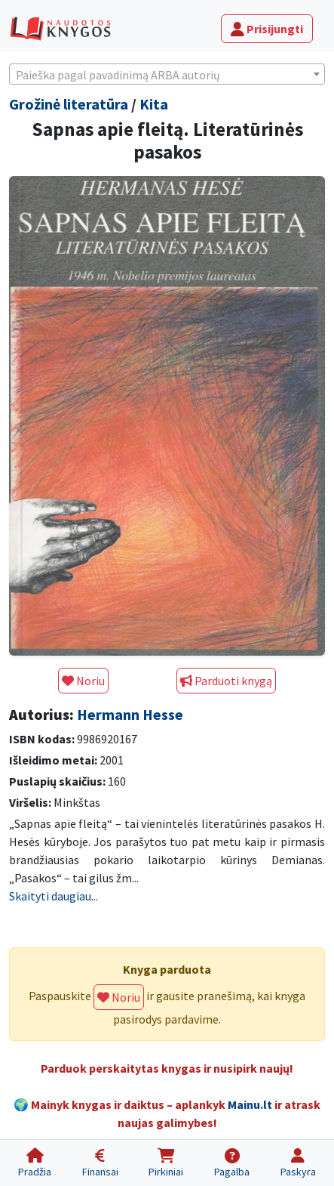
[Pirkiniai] (166, 1163)
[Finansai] (100, 1163)
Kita (153, 103)
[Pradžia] (35, 1163)
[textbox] (167, 74)
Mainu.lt (250, 1104)
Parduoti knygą (226, 680)
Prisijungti (267, 28)
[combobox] (167, 74)
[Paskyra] (298, 1163)
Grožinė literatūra (68, 103)
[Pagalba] (232, 1163)
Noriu (83, 680)
